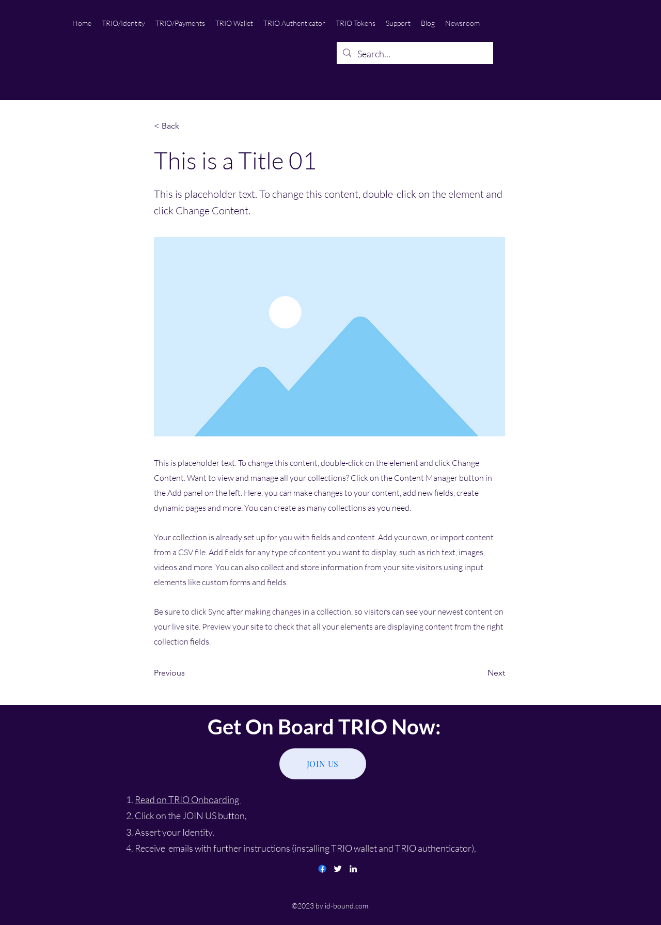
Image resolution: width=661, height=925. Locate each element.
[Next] (479, 673)
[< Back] (188, 126)
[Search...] (414, 54)
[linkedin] (353, 869)
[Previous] (188, 673)
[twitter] (338, 869)
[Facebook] (322, 869)
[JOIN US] (322, 763)
